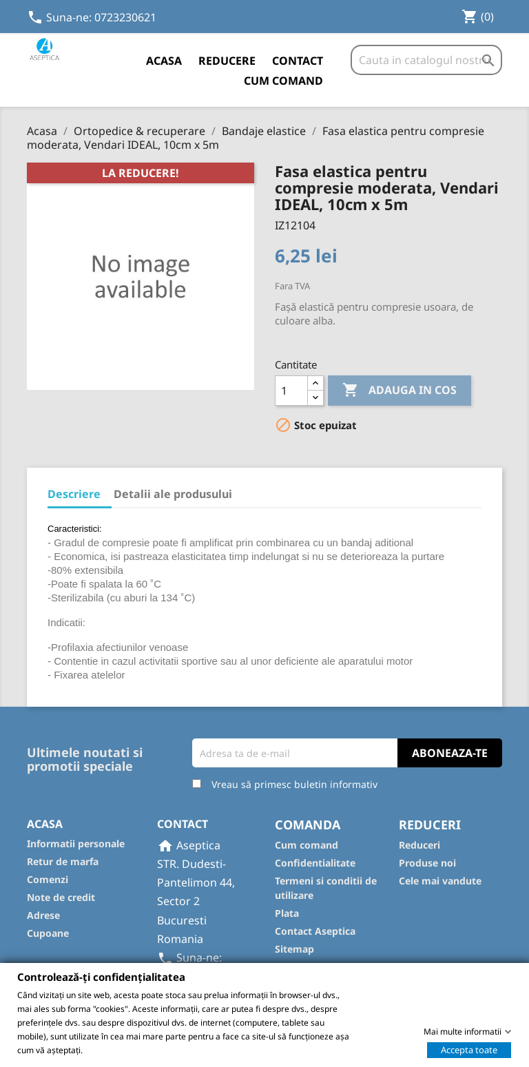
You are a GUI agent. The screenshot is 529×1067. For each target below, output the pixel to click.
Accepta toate (469, 1049)
